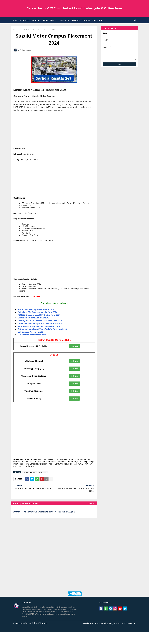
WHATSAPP (37, 20)
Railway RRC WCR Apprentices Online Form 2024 (40, 320)
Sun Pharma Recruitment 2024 (32, 334)
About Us (118, 623)
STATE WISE (64, 20)
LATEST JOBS (24, 20)
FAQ (111, 623)
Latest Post (23, 30)
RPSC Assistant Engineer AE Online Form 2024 (39, 326)
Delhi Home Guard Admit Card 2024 (34, 317)
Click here (74, 398)
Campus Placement (29, 472)
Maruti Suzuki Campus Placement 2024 (36, 309)
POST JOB (76, 20)
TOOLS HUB (97, 20)
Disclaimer (88, 623)
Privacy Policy (101, 623)
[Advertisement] (54, 130)
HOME (14, 20)
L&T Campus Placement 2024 (31, 332)
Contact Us (129, 623)
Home (15, 30)
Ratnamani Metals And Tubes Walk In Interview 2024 (42, 329)
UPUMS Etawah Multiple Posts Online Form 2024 (40, 323)
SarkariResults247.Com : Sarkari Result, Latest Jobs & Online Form (74, 8)
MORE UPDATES (49, 20)
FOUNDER (86, 20)
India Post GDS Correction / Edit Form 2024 (37, 312)
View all (91, 503)
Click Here (35, 296)
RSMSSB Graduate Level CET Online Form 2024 (39, 315)
